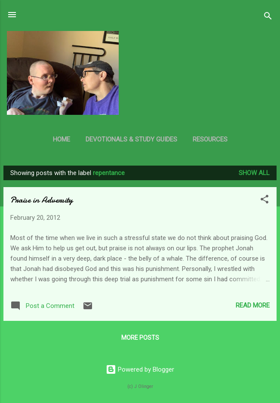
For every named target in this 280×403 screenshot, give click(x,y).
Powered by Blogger (140, 369)
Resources (210, 139)
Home (61, 139)
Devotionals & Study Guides (131, 139)
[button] (264, 200)
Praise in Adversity (41, 200)
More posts (140, 337)
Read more (253, 305)
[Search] (268, 17)
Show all (254, 173)
